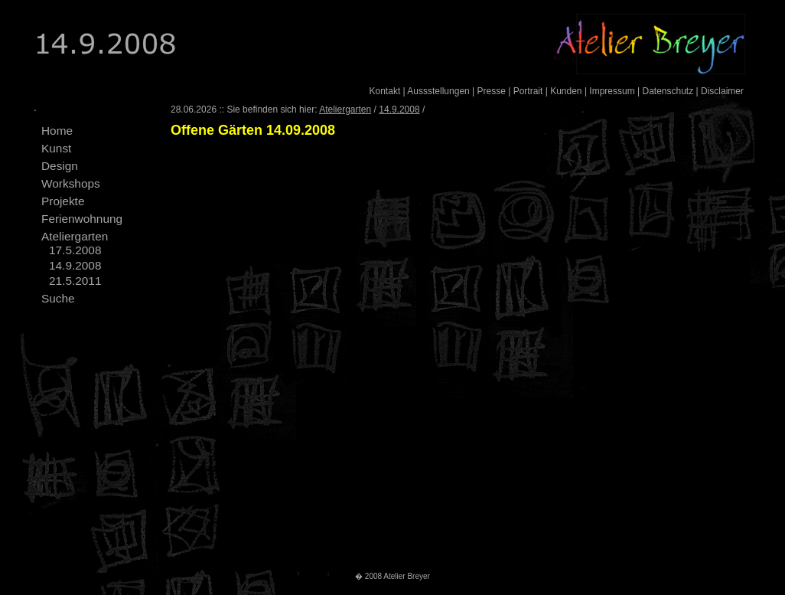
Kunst (56, 148)
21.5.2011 (75, 280)
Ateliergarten (74, 236)
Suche (58, 298)
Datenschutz (667, 91)
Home (57, 130)
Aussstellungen (438, 91)
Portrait (528, 91)
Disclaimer (722, 91)
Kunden (565, 91)
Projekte (62, 201)
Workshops (70, 183)
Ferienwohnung (81, 218)
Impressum (611, 91)
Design (59, 165)
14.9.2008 (75, 265)
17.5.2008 (75, 250)
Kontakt (385, 91)
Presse (491, 91)
